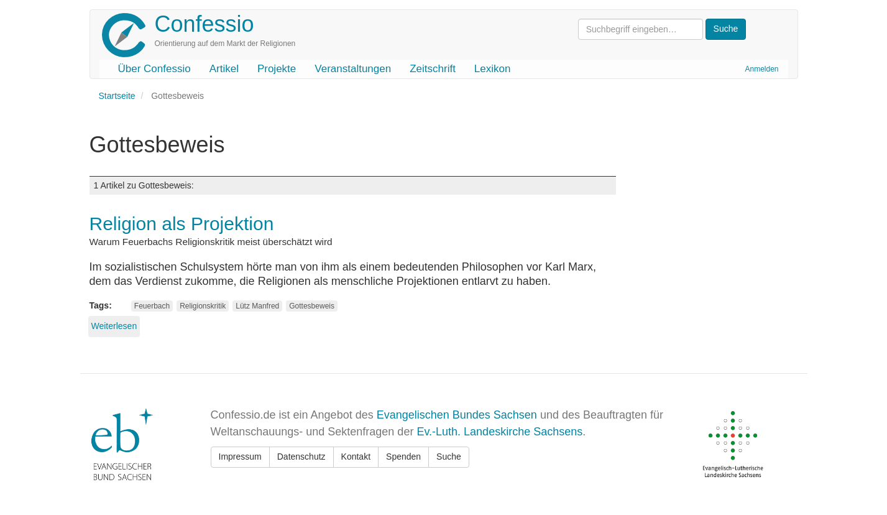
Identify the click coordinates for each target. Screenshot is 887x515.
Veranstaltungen (353, 69)
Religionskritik (203, 306)
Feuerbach (152, 306)
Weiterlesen (114, 326)
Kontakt (355, 457)
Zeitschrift (433, 69)
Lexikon (492, 69)
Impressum (240, 457)
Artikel (224, 69)
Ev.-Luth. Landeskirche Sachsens (499, 431)
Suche (448, 457)
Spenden (403, 457)
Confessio (204, 24)
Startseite (117, 96)
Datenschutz (301, 457)
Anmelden (761, 69)
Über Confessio (154, 69)
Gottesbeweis (311, 306)
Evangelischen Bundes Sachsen (457, 415)
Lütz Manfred (257, 306)
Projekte (276, 69)
